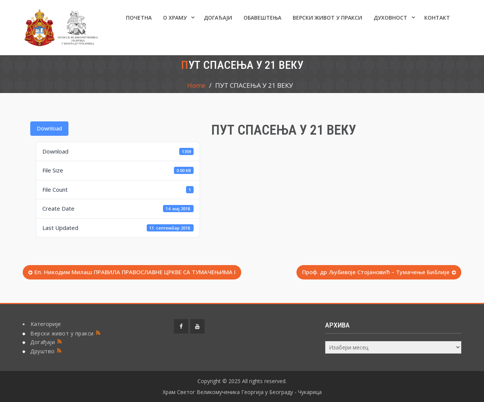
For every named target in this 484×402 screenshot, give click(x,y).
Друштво (42, 351)
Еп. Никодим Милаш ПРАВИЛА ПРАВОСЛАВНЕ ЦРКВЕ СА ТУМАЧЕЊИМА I (135, 272)
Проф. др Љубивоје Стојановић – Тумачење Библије (376, 272)
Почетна (139, 17)
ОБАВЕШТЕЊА (262, 17)
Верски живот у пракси (327, 17)
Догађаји (218, 17)
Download (49, 128)
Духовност (390, 17)
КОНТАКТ (437, 17)
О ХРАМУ (175, 17)
